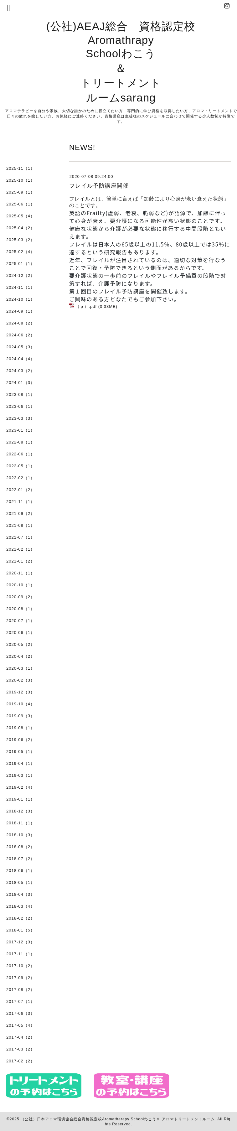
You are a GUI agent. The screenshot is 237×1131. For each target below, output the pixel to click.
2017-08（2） (20, 989)
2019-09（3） (20, 715)
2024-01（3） (20, 382)
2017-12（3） (20, 942)
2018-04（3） (20, 894)
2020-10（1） (20, 585)
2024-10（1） (20, 299)
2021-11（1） (20, 501)
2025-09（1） (20, 192)
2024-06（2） (20, 335)
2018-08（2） (20, 846)
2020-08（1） (20, 608)
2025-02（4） (20, 251)
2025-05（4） (20, 216)
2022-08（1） (20, 442)
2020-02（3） (20, 680)
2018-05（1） (20, 882)
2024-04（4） (20, 358)
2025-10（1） (20, 180)
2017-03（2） (20, 1049)
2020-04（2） (20, 656)
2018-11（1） (20, 823)
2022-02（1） (20, 477)
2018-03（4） (20, 906)
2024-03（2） (20, 370)
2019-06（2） (20, 739)
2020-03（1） (20, 668)
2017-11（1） (20, 954)
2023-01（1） (20, 430)
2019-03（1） (20, 775)
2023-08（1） (20, 394)
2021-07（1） (20, 537)
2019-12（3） (20, 692)
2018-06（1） (20, 870)
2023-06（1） (20, 406)
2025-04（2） (20, 228)
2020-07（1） (20, 620)
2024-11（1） (20, 287)
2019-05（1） (20, 751)
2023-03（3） (20, 418)
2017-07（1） (20, 1001)
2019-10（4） (20, 704)
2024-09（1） (20, 311)
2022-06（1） (20, 454)
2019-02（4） (20, 787)
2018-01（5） (20, 930)
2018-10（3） (20, 835)
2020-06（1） (20, 632)
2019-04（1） (20, 763)
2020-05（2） (20, 644)
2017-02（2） (20, 1061)
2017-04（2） (20, 1037)
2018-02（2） (20, 918)
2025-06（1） (20, 204)
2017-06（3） (20, 1013)
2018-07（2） (20, 858)
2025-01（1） (20, 263)
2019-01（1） (20, 799)
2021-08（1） (20, 525)
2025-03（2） (20, 239)
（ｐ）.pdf (86, 306)
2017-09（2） (20, 977)
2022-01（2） (20, 489)
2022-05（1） (20, 466)
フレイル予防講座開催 (99, 186)
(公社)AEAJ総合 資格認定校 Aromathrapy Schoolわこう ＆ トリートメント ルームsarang (121, 62)
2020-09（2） (20, 596)
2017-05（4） (20, 1025)
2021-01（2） (20, 561)
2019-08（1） (20, 727)
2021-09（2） (20, 513)
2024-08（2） (20, 323)
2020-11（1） (20, 573)
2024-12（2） (20, 275)
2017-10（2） (20, 965)
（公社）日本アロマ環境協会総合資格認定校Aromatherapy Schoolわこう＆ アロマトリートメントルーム (118, 1119)
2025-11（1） (20, 168)
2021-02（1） (20, 549)
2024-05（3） (20, 347)
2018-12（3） (20, 811)
